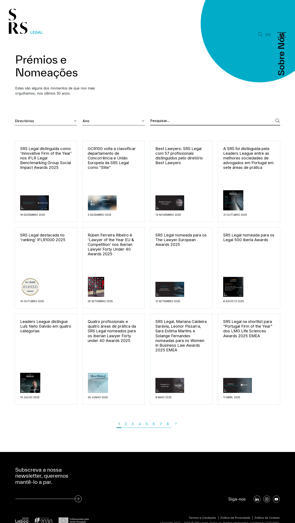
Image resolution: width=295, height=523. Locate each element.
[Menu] (281, 34)
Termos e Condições (201, 517)
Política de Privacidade (234, 517)
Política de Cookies (267, 517)
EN (268, 35)
